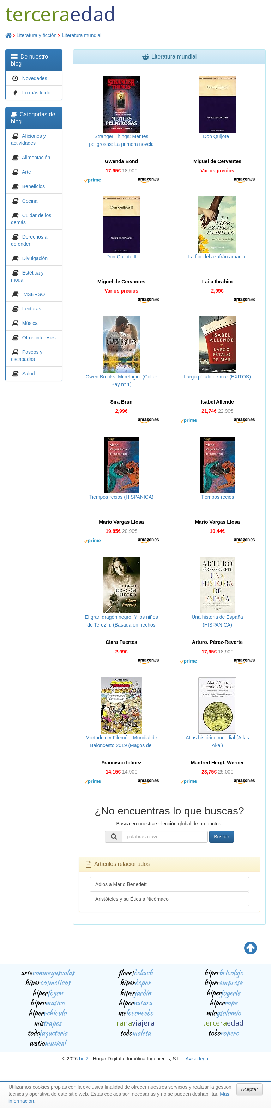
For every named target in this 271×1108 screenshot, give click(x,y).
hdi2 (83, 1058)
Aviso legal (197, 1058)
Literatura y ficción (37, 35)
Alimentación (36, 157)
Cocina (30, 201)
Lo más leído (36, 93)
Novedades (34, 78)
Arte (26, 172)
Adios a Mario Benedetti (121, 884)
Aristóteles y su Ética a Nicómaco (132, 899)
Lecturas (31, 309)
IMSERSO (33, 294)
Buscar (221, 836)
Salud (28, 373)
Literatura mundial (81, 35)
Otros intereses (39, 337)
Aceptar (249, 1089)
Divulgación (35, 258)
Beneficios (33, 186)
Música (30, 323)
